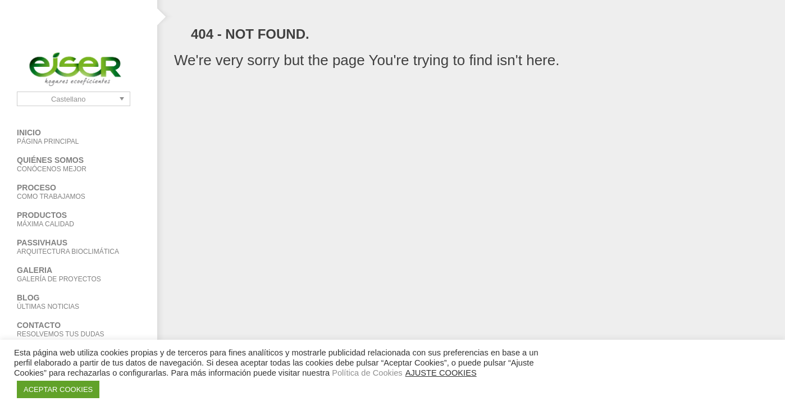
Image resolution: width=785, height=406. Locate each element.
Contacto (78, 329)
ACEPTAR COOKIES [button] (58, 389)
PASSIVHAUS (78, 247)
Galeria (78, 274)
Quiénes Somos (78, 164)
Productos (70, 219)
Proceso (78, 191)
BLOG (78, 302)
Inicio (78, 136)
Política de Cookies (367, 372)
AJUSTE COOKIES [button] (441, 372)
